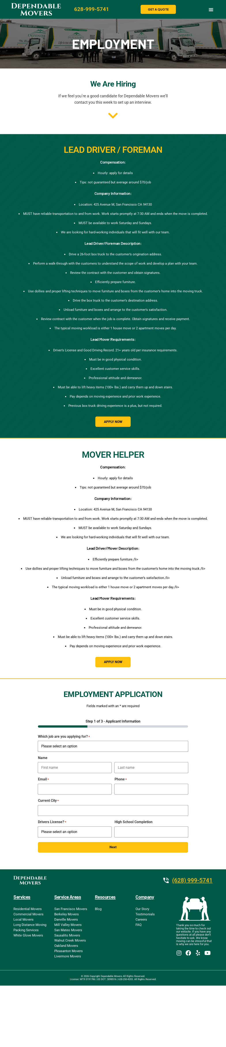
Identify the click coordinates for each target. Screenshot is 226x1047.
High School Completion (134, 823)
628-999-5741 (91, 9)
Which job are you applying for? (64, 737)
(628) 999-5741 (192, 881)
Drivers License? (52, 823)
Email (43, 780)
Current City (48, 801)
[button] (211, 9)
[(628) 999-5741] (166, 881)
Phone (121, 780)
